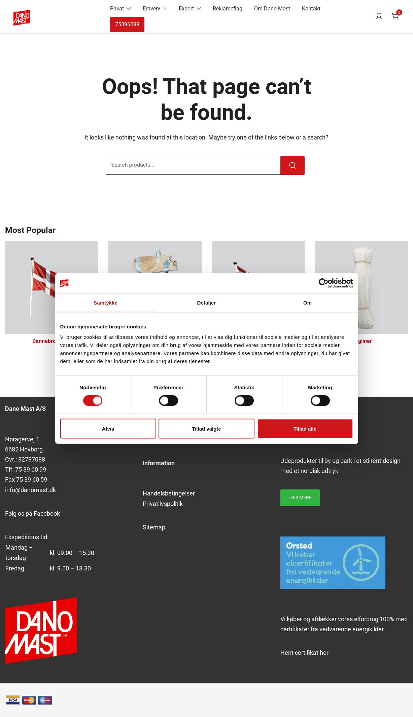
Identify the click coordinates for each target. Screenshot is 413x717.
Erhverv (151, 8)
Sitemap (154, 527)
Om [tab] (307, 302)
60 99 (38, 469)
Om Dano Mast (272, 8)
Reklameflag (227, 8)
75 (19, 469)
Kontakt (311, 8)
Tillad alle (305, 429)
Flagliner (361, 341)
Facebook (47, 513)
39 (26, 469)
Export (186, 8)
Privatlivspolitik (163, 503)
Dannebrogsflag (51, 341)
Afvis (108, 429)
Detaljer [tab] (206, 302)
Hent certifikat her (304, 652)
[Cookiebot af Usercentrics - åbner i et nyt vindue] (323, 283)
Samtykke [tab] (105, 302)
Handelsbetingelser (169, 493)
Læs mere (300, 497)
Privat (117, 8)
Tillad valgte (206, 429)
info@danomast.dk (30, 489)
